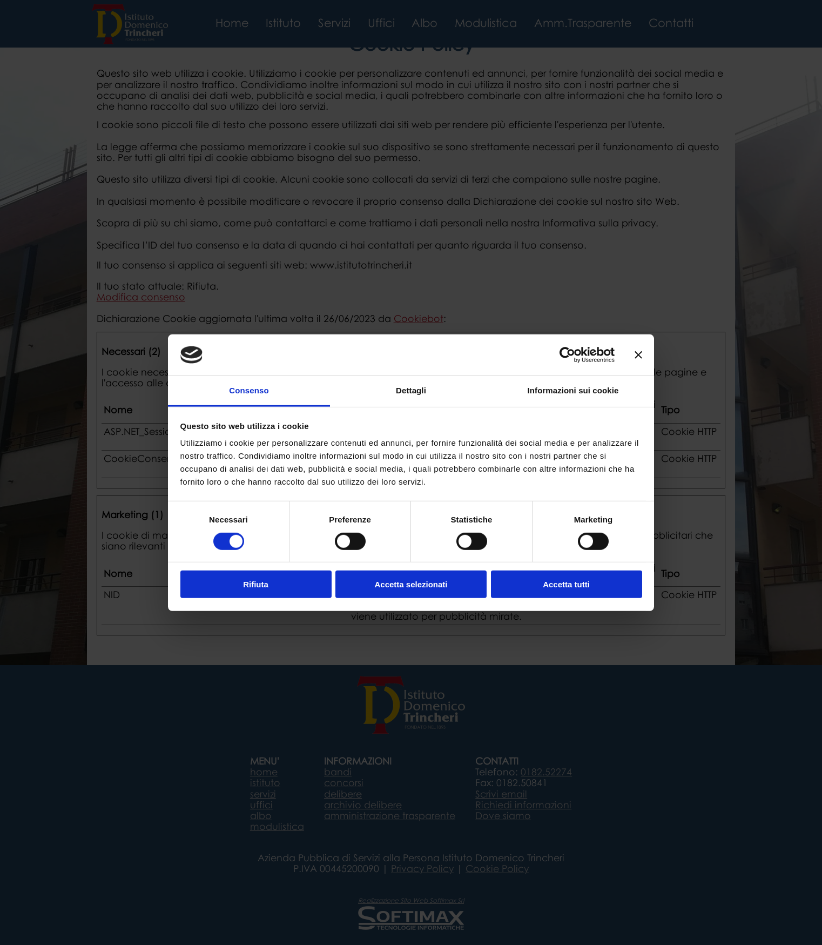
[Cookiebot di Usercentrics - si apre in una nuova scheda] (567, 355)
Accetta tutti (566, 584)
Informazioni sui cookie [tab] (573, 390)
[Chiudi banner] (638, 355)
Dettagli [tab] (411, 390)
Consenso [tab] (248, 390)
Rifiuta (255, 584)
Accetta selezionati (410, 584)
